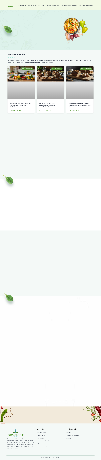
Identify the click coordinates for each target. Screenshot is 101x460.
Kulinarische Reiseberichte (69, 5)
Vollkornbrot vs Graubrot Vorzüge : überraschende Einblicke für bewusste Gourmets (79, 105)
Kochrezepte (41, 5)
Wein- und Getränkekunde (86, 5)
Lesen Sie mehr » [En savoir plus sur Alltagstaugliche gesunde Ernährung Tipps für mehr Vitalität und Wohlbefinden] (16, 110)
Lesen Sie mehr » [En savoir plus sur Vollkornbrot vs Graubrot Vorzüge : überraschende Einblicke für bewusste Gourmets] (74, 110)
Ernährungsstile (21, 5)
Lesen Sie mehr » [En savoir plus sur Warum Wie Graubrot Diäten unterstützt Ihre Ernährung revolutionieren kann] (45, 110)
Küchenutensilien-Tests (53, 5)
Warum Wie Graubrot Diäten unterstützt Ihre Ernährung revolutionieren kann (47, 105)
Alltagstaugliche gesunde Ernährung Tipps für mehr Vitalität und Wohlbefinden (20, 105)
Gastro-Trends (32, 5)
